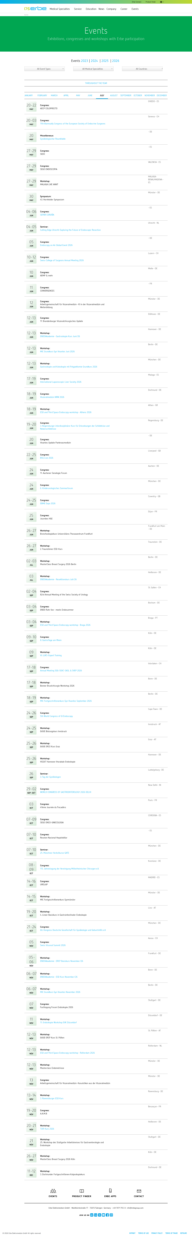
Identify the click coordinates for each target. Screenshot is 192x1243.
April (66, 95)
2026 (116, 61)
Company (112, 8)
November (150, 95)
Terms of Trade (171, 1233)
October (138, 95)
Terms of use (143, 1233)
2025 (105, 61)
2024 (95, 61)
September (125, 95)
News (101, 8)
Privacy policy (156, 1233)
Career (125, 8)
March (54, 95)
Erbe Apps (110, 1196)
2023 (84, 61)
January (28, 95)
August (114, 95)
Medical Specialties (61, 8)
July (102, 95)
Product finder (81, 1196)
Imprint (132, 1233)
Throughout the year (96, 83)
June (90, 95)
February (42, 95)
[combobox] (44, 68)
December (162, 95)
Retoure (183, 1233)
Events (135, 8)
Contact (139, 1196)
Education (91, 8)
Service (79, 8)
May (78, 95)
